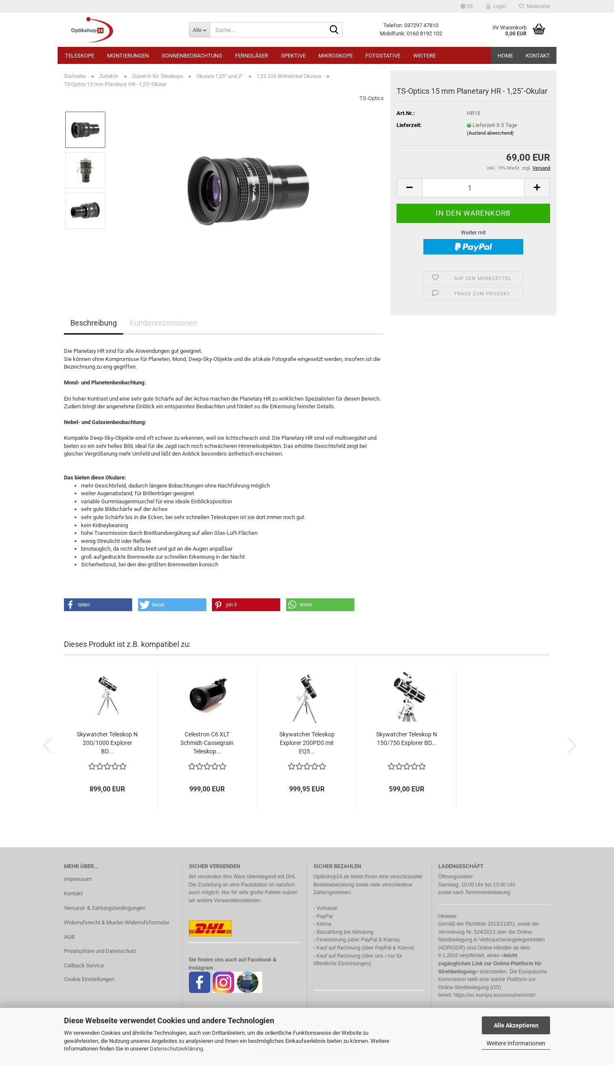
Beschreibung (93, 322)
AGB (69, 937)
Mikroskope (336, 55)
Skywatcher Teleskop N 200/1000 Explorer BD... (107, 743)
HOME (505, 55)
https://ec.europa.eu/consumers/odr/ (495, 995)
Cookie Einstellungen (89, 979)
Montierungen (128, 55)
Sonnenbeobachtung (192, 55)
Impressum (78, 879)
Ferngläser (251, 55)
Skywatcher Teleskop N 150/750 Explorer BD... (406, 738)
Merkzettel (534, 6)
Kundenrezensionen (163, 322)
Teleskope (79, 55)
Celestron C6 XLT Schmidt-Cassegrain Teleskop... (207, 743)
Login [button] (496, 6)
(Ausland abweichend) (490, 133)
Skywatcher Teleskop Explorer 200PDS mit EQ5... (307, 743)
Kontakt (538, 55)
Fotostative (382, 55)
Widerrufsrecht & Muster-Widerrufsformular (116, 922)
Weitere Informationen (516, 1043)
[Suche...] (199, 30)
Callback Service (84, 965)
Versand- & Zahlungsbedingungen (104, 908)
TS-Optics (371, 98)
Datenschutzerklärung (176, 1048)
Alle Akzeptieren (516, 1025)
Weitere (424, 55)
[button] (467, 6)
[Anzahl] (473, 187)
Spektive (293, 55)
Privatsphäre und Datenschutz (100, 951)
